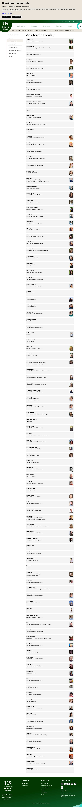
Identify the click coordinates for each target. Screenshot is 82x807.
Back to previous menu (13, 34)
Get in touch (25, 783)
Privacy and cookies (65, 793)
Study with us (21, 26)
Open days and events (46, 785)
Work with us (46, 26)
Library (43, 790)
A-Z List (10, 56)
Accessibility (64, 21)
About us (59, 26)
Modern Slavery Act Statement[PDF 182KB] (68, 796)
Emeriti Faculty (12, 53)
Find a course (44, 783)
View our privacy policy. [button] (8, 13)
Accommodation (45, 787)
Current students (77, 21)
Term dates (44, 792)
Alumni (70, 26)
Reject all (7, 16)
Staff (70, 21)
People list (10, 38)
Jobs (42, 794)
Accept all (17, 16)
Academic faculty (13, 41)
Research (34, 26)
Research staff (12, 44)
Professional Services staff (15, 50)
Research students (13, 47)
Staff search (25, 785)
